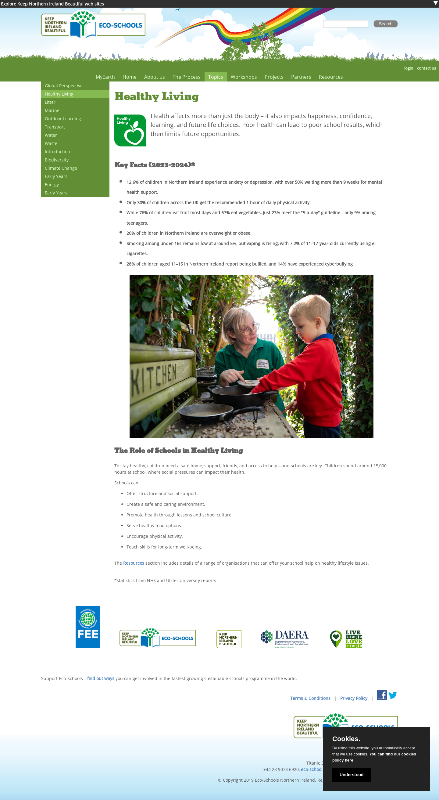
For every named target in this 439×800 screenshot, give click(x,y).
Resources (331, 77)
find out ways (100, 678)
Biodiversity (57, 160)
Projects (274, 77)
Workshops (244, 77)
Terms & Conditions (310, 698)
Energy (52, 184)
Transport (55, 127)
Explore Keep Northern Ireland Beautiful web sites (52, 4)
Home (130, 77)
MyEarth (105, 77)
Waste (51, 143)
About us (154, 77)
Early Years (56, 176)
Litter (50, 102)
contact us (426, 68)
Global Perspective (64, 86)
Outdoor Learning (63, 118)
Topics (215, 77)
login (408, 68)
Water (51, 135)
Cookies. (346, 739)
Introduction (57, 151)
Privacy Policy (353, 698)
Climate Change (61, 168)
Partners (301, 77)
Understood (352, 774)
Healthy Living (59, 94)
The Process (187, 77)
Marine (52, 110)
